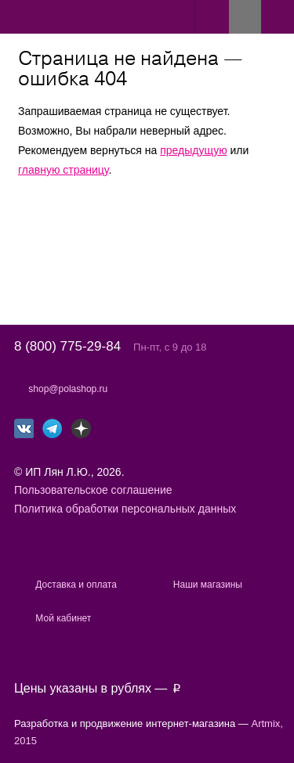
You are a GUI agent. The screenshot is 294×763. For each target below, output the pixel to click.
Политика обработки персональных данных (125, 508)
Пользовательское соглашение (93, 490)
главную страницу (63, 170)
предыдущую (193, 150)
